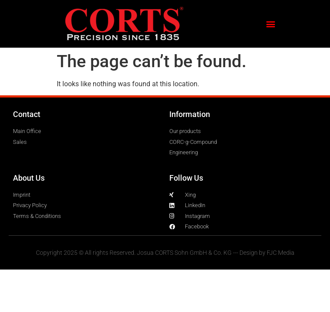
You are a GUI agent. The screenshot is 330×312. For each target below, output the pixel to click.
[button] (270, 24)
